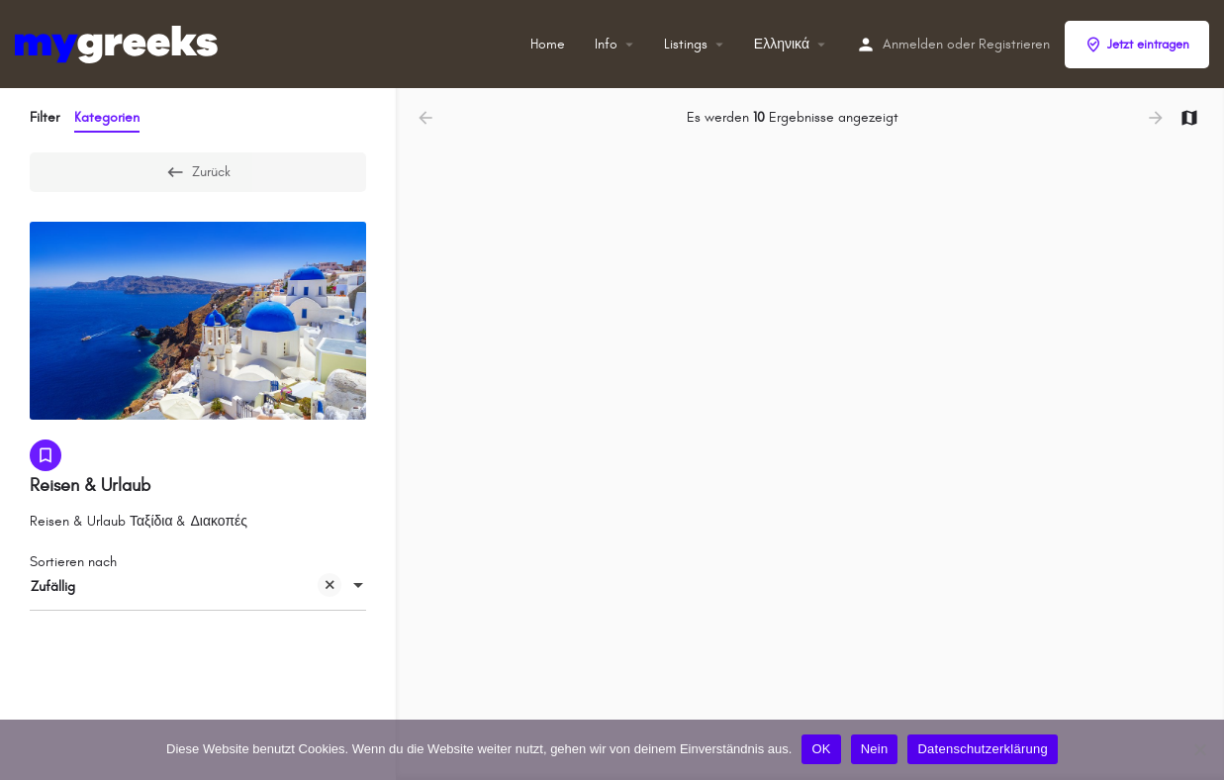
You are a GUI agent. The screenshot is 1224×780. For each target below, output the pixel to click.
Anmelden (913, 44)
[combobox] (198, 587)
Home (547, 44)
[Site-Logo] (119, 43)
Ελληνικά (781, 44)
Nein (875, 748)
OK (820, 748)
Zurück (198, 172)
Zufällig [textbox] (186, 588)
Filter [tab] (44, 117)
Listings (685, 44)
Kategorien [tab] (107, 117)
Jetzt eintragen (1136, 44)
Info (606, 44)
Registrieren (1014, 44)
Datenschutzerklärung (982, 748)
